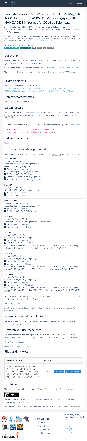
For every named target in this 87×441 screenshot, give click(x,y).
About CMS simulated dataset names (64, 67)
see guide (75, 125)
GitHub (46, 429)
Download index (72, 371)
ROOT (34, 112)
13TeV (39, 48)
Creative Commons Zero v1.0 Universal (53, 389)
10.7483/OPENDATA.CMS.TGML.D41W (43, 40)
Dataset (7, 48)
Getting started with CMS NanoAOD (18, 346)
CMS (34, 48)
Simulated (15, 48)
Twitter (41, 433)
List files (59, 371)
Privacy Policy (43, 426)
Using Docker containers (14, 342)
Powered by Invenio (72, 414)
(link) (36, 171)
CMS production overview (63, 154)
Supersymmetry (25, 48)
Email (48, 433)
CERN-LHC (50, 48)
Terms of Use (43, 422)
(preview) (24, 169)
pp (44, 48)
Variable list (9, 143)
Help (40, 429)
